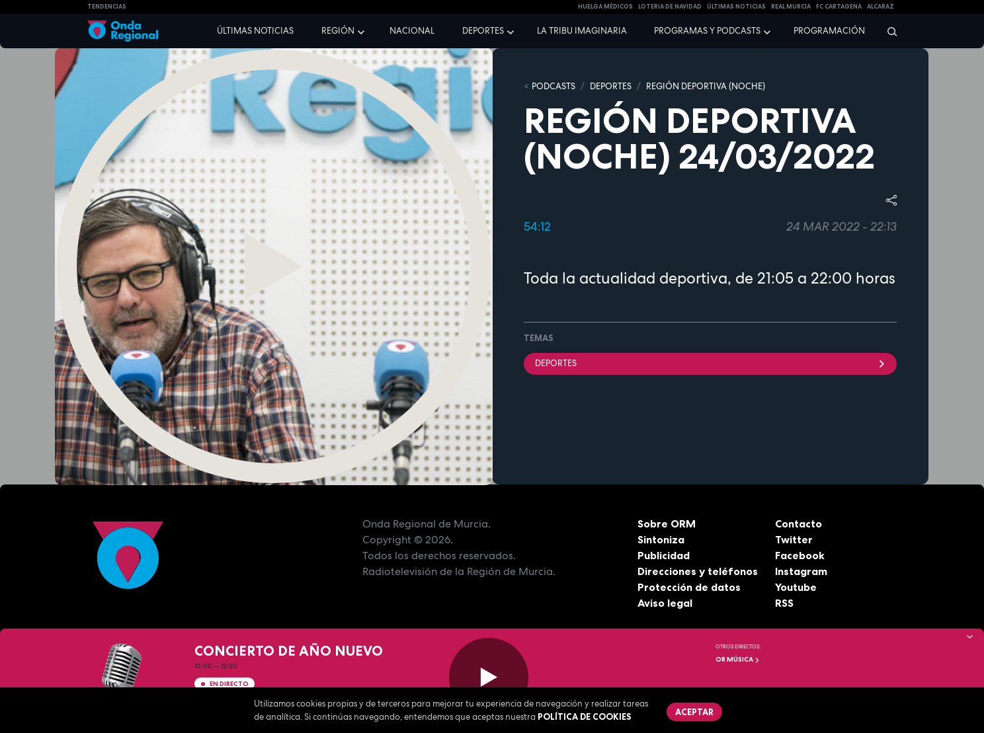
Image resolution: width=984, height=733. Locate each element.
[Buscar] (888, 31)
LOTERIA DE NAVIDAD (670, 7)
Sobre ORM (666, 523)
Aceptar (694, 712)
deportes (710, 363)
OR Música (738, 659)
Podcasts (553, 86)
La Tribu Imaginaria (582, 30)
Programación (829, 30)
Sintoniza (660, 539)
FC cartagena (839, 7)
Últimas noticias (255, 30)
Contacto (798, 523)
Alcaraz (880, 7)
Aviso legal (664, 602)
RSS (784, 602)
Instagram (801, 571)
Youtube (796, 587)
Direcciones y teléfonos (697, 571)
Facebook (800, 555)
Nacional (412, 30)
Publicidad (663, 555)
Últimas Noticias (736, 7)
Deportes (483, 30)
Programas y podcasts (707, 30)
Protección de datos (689, 587)
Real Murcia (791, 7)
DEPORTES (611, 86)
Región (337, 30)
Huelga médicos (605, 7)
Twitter (794, 539)
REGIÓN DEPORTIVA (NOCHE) (705, 86)
